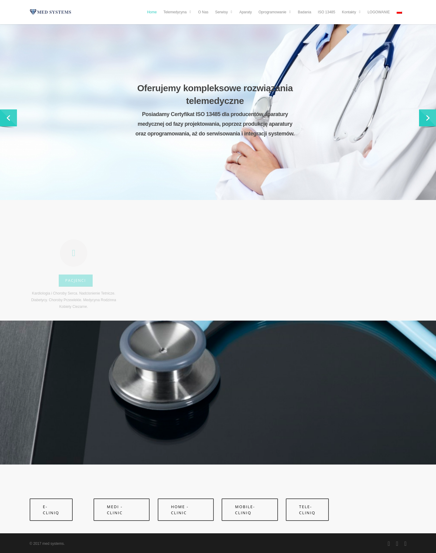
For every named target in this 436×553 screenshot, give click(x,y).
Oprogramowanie (275, 12)
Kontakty (352, 12)
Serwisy (224, 12)
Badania (304, 12)
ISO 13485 (326, 12)
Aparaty (245, 12)
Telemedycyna (178, 12)
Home (152, 12)
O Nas (203, 12)
